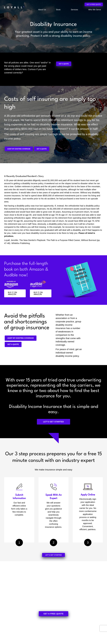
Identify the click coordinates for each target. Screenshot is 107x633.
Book (58, 10)
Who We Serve (94, 10)
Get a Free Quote (94, 4)
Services (74, 10)
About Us (42, 10)
